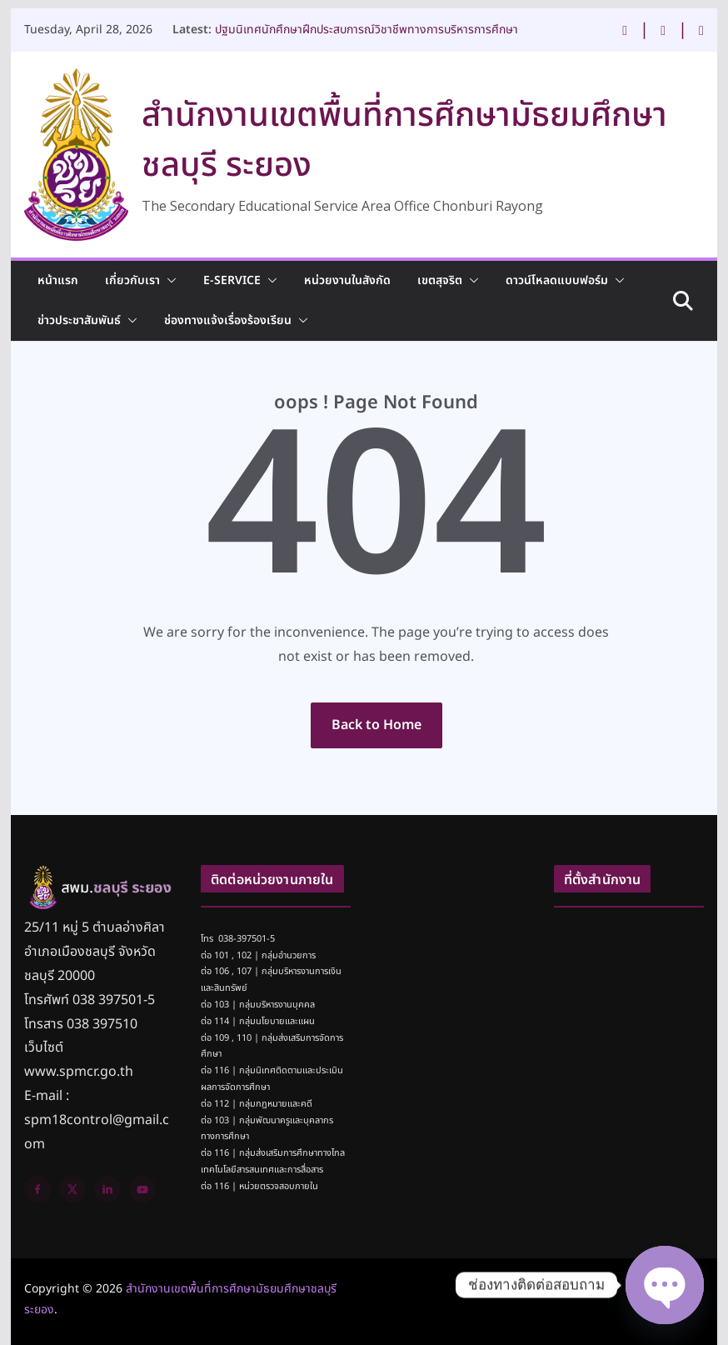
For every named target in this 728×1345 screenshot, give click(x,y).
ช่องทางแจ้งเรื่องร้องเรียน (228, 320)
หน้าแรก (57, 280)
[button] (168, 280)
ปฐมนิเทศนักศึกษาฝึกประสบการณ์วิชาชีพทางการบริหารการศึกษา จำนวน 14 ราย (366, 37)
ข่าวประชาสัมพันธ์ (79, 320)
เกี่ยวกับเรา (132, 280)
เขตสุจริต (439, 280)
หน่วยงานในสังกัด (347, 280)
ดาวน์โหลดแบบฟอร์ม (557, 280)
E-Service (232, 280)
